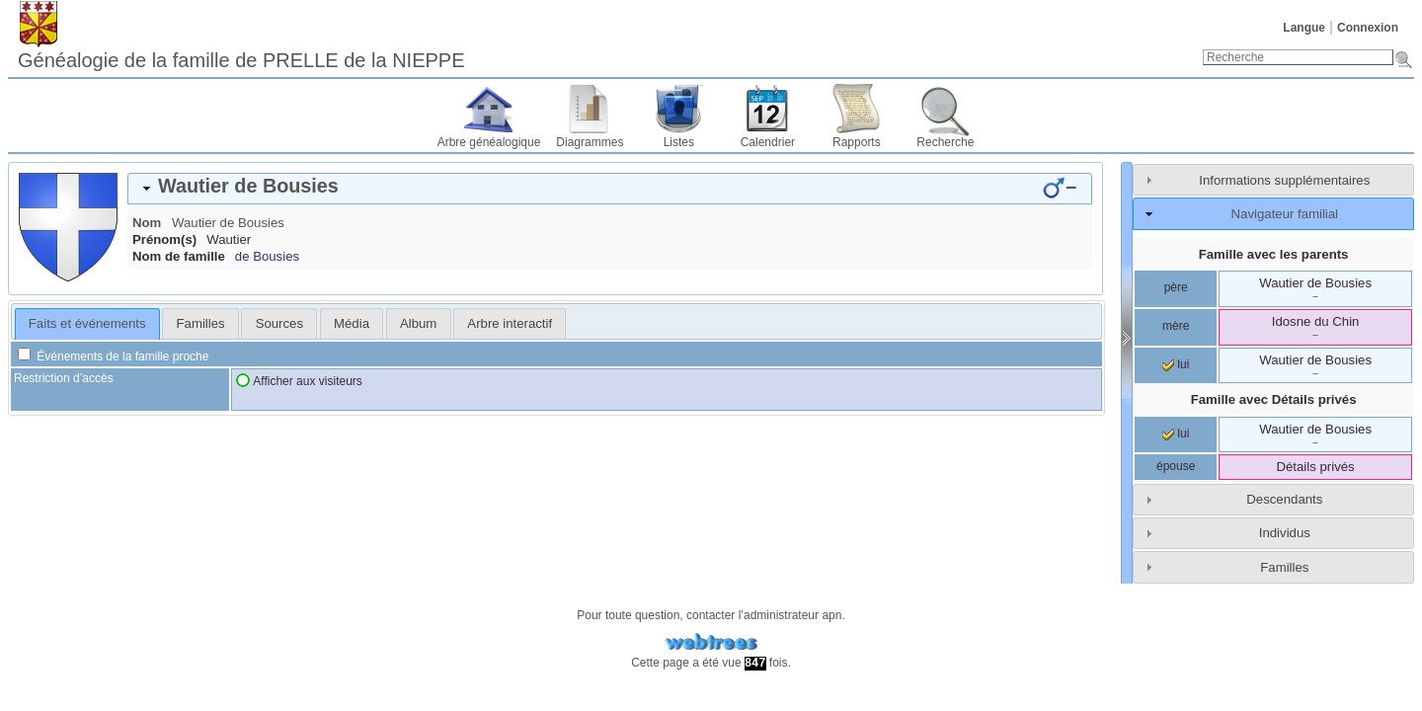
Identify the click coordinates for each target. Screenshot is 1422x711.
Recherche (945, 142)
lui (1175, 364)
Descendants (1284, 499)
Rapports (856, 142)
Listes (679, 142)
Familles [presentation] (201, 323)
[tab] (609, 188)
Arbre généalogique (489, 142)
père (1176, 287)
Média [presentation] (351, 323)
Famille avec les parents (1274, 254)
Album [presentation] (418, 323)
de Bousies (267, 256)
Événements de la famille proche (113, 356)
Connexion (1367, 28)
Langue (1304, 28)
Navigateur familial (1284, 213)
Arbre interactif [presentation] (509, 323)
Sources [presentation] (279, 323)
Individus (1284, 532)
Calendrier (768, 142)
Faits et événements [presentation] (87, 323)
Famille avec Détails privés (1274, 399)
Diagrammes (589, 142)
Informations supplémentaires (1284, 180)
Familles (1284, 567)
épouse (1175, 466)
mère (1175, 326)
